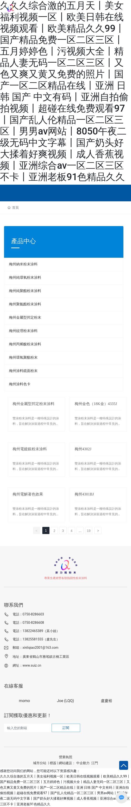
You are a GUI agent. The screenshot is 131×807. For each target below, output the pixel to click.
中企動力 (83, 763)
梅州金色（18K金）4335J (96, 404)
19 (89, 531)
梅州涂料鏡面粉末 (23, 371)
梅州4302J (83, 449)
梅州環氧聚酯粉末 (23, 357)
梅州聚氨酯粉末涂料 (25, 304)
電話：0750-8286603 (28, 614)
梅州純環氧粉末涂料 (25, 277)
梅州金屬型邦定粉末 (25, 317)
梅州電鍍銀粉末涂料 (30, 449)
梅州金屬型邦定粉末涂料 (33, 404)
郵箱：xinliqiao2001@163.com (35, 647)
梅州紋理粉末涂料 (23, 331)
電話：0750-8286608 (28, 622)
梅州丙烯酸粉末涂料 (25, 344)
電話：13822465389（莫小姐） (36, 631)
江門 (94, 763)
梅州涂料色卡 (19, 384)
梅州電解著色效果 (28, 494)
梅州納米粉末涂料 (23, 264)
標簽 (53, 763)
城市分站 (39, 763)
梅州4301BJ (84, 494)
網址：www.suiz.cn (27, 665)
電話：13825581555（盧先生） (36, 639)
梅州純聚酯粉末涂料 (25, 291)
